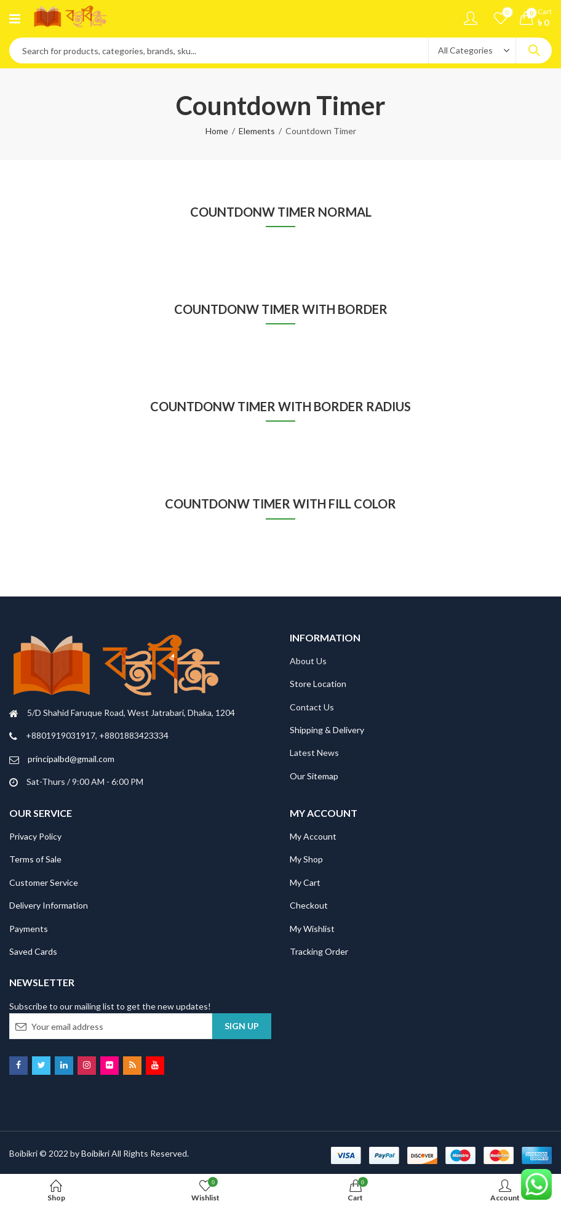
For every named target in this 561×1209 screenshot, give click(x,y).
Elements (257, 131)
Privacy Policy (35, 836)
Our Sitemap (314, 776)
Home (216, 131)
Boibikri (96, 1153)
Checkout (309, 905)
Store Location (318, 683)
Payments (28, 928)
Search (534, 50)
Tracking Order (319, 951)
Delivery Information (48, 905)
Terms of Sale (35, 859)
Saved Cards (33, 951)
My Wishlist (312, 928)
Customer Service (43, 882)
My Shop (306, 859)
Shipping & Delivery (327, 730)
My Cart (305, 882)
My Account (313, 836)
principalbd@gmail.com (71, 758)
